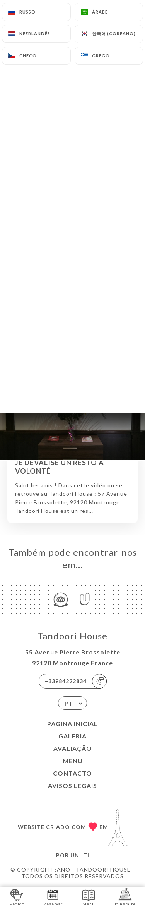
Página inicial (72, 723)
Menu (73, 760)
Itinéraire (125, 897)
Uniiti (79, 855)
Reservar (53, 897)
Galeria (72, 736)
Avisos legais (72, 785)
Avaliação (72, 748)
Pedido (17, 897)
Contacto (72, 773)
